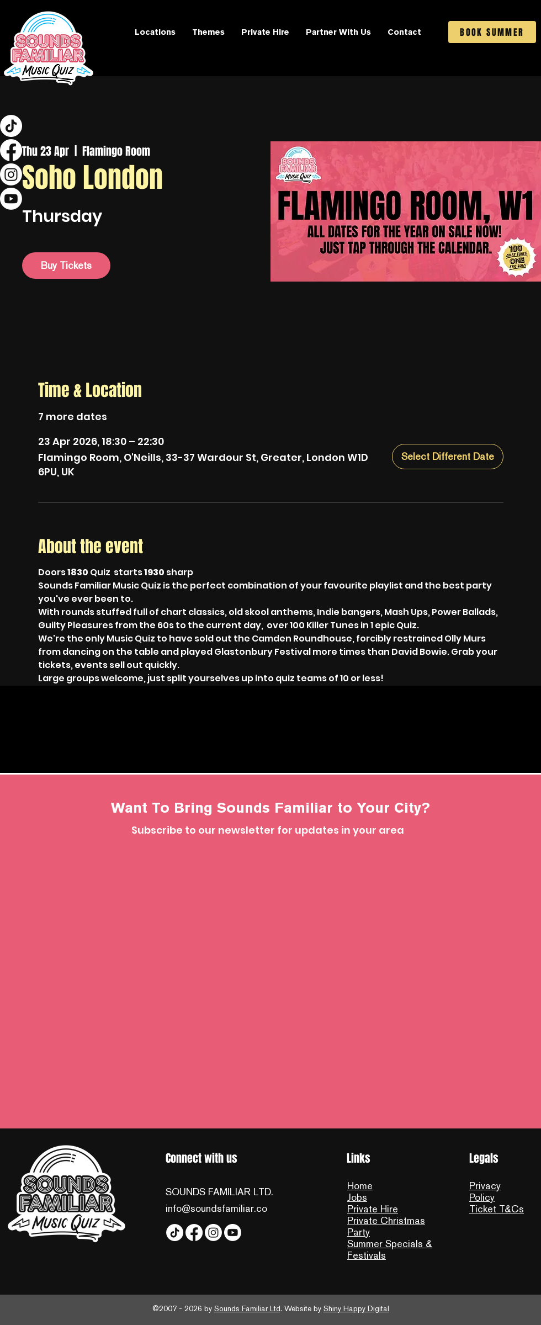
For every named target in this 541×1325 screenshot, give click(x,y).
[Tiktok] (11, 126)
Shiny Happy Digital (356, 1308)
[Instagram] (11, 174)
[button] (155, 32)
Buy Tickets (66, 265)
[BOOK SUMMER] (492, 32)
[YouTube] (11, 199)
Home (360, 1185)
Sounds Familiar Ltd (247, 1308)
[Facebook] (11, 150)
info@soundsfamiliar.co (216, 1208)
